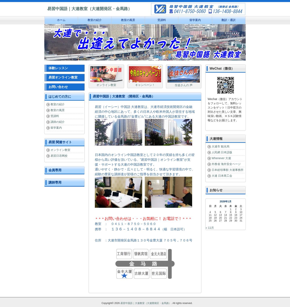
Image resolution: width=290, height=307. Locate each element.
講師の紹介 (58, 121)
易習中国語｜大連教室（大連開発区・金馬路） (145, 303)
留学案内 (56, 127)
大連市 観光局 (220, 146)
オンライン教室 (60, 149)
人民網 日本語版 (222, 152)
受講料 (55, 116)
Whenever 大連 (221, 158)
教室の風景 (58, 110)
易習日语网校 (59, 155)
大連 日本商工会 (222, 175)
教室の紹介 (58, 104)
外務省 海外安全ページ (226, 164)
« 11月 (210, 227)
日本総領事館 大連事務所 (227, 169)
